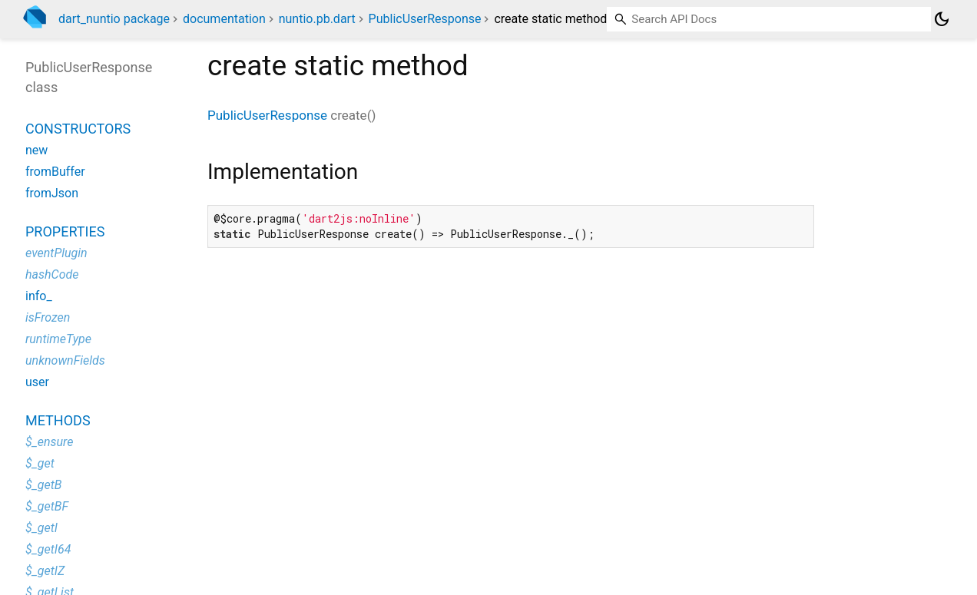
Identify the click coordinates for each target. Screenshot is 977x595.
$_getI (41, 528)
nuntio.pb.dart (317, 19)
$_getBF (46, 506)
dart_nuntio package (114, 19)
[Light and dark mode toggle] (941, 19)
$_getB (43, 485)
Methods (58, 420)
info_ (38, 296)
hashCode (51, 274)
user (37, 382)
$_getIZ (45, 571)
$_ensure (49, 442)
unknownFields (65, 360)
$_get (40, 463)
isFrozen (47, 317)
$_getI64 (48, 549)
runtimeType (58, 339)
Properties (64, 231)
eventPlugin (56, 253)
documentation (224, 19)
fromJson (51, 193)
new (36, 150)
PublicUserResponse (425, 19)
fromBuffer (55, 171)
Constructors (78, 129)
